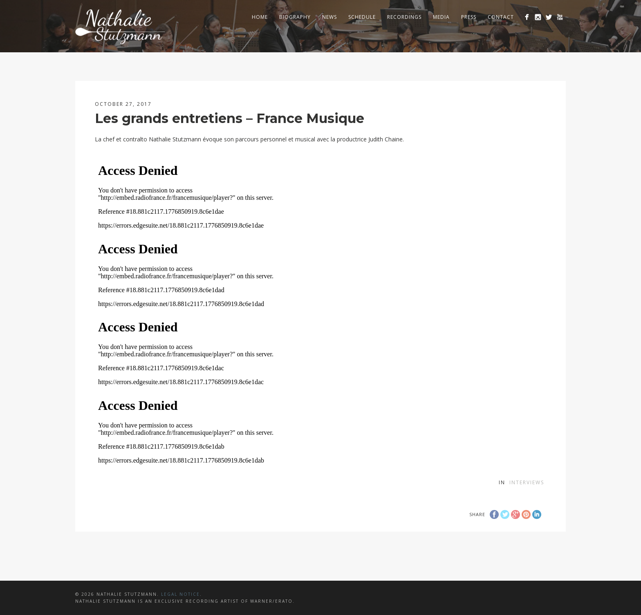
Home (260, 16)
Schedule (362, 16)
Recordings (404, 16)
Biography (295, 16)
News (329, 16)
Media (441, 16)
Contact (501, 16)
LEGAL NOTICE (180, 594)
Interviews (526, 482)
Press (468, 16)
